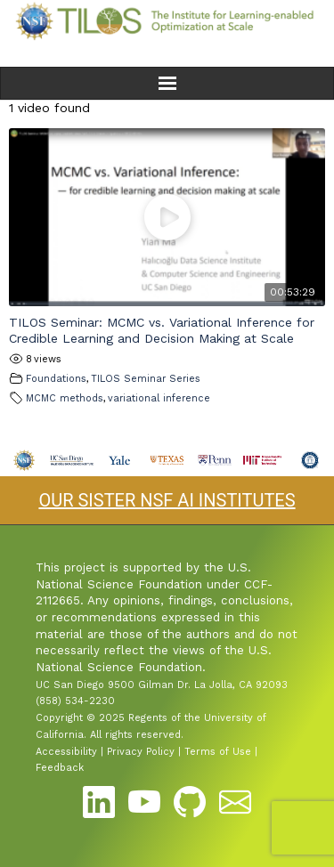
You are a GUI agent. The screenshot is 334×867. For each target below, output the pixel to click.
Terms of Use (217, 752)
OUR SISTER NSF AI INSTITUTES (166, 500)
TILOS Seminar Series (145, 379)
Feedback (60, 768)
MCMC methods (64, 398)
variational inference (159, 398)
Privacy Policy (141, 752)
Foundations (56, 379)
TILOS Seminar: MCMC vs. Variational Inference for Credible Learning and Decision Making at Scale (161, 330)
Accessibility (66, 752)
